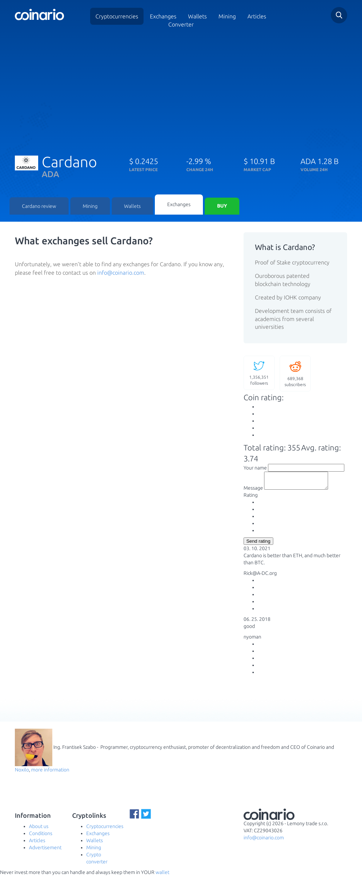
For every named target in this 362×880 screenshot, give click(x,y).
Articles (256, 16)
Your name (255, 469)
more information (50, 774)
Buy (222, 207)
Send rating (258, 545)
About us (38, 830)
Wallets (132, 207)
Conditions (40, 837)
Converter (181, 24)
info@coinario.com (120, 273)
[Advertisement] (181, 89)
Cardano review (39, 207)
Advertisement (45, 852)
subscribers (295, 373)
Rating (251, 499)
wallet (162, 876)
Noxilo (22, 774)
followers (259, 373)
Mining (227, 16)
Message (253, 492)
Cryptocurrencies (116, 16)
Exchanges (163, 16)
